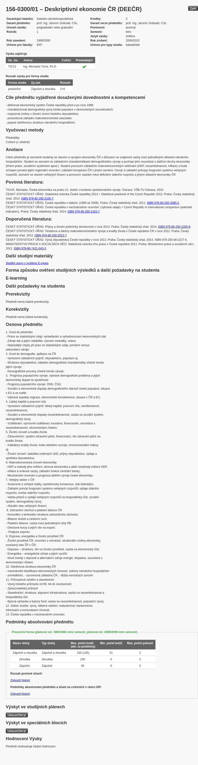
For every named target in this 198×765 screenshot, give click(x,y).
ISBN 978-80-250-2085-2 (163, 203)
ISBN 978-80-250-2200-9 (174, 226)
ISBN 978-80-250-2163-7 (84, 211)
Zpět (193, 8)
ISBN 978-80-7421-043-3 (30, 248)
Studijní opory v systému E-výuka (27, 263)
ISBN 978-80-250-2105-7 (37, 198)
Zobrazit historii (20, 680)
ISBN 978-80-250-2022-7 (50, 235)
